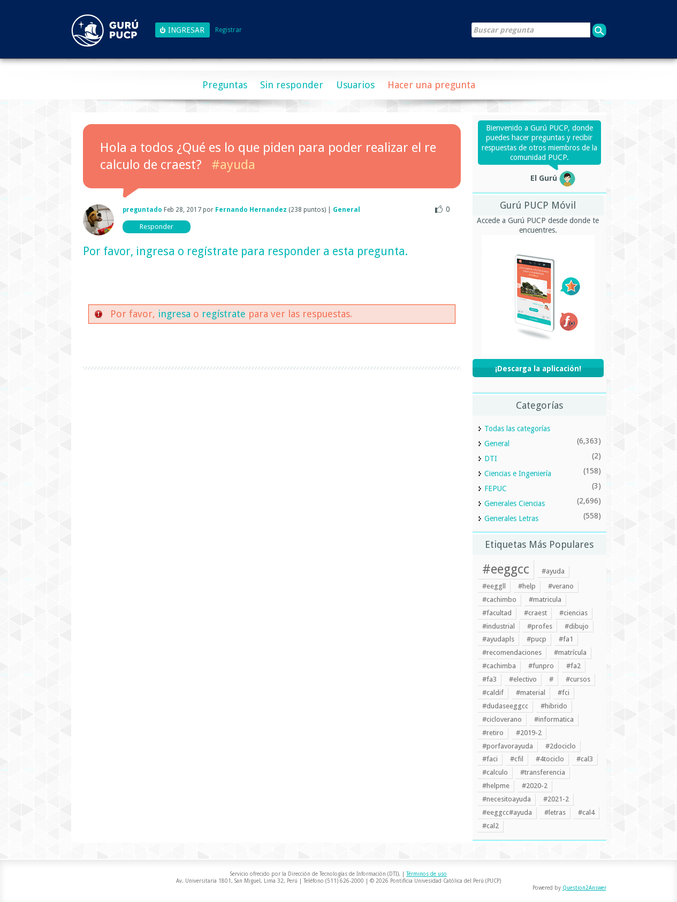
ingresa (155, 251)
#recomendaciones (512, 652)
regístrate (212, 251)
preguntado (142, 209)
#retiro (493, 733)
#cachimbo (499, 599)
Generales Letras (511, 518)
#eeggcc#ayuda (507, 812)
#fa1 (566, 639)
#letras (555, 812)
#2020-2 (534, 786)
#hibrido (554, 706)
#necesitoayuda (506, 799)
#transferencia (542, 772)
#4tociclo (550, 759)
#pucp (536, 639)
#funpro (541, 666)
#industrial (498, 626)
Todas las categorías (517, 428)
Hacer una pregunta (431, 84)
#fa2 (573, 666)
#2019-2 (529, 733)
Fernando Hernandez (251, 209)
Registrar (228, 30)
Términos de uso (426, 874)
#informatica (554, 719)
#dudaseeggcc (505, 706)
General (346, 209)
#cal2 (490, 826)
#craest (535, 613)
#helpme (495, 786)
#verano (561, 586)
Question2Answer (584, 888)
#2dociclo (560, 746)
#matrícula (570, 652)
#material (530, 693)
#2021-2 (556, 799)
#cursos (578, 679)
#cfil (516, 759)
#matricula (545, 599)
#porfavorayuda (507, 746)
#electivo (523, 679)
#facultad (497, 613)
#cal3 (584, 759)
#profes (539, 626)
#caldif (493, 693)
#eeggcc (505, 569)
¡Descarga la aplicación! (538, 368)
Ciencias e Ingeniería (517, 473)
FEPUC (495, 488)
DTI (490, 458)
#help (527, 586)
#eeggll (494, 586)
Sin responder (291, 84)
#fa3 (489, 679)
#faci (490, 759)
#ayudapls (498, 639)
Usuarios (355, 84)
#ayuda (233, 164)
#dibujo (577, 626)
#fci (563, 693)
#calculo (495, 772)
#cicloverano (502, 719)
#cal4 (586, 812)
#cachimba (499, 666)
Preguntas (224, 84)
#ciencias (573, 613)
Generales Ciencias (514, 503)
